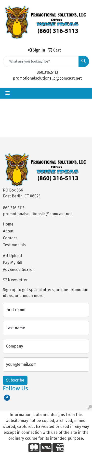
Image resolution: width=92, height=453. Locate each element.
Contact (10, 238)
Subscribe (15, 380)
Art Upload (12, 255)
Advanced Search (19, 269)
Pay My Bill (12, 262)
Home (8, 224)
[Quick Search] (41, 61)
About (8, 231)
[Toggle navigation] (7, 93)
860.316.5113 (47, 72)
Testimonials (14, 245)
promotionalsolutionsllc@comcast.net (47, 78)
